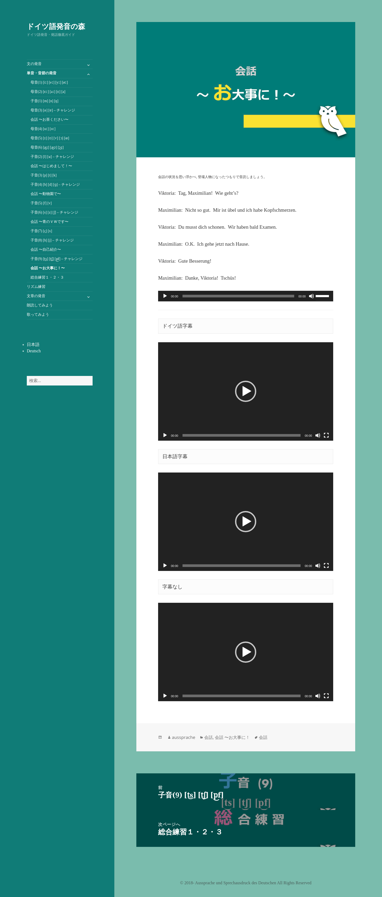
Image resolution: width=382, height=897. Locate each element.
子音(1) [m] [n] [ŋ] (44, 101)
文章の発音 (36, 296)
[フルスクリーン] (326, 435)
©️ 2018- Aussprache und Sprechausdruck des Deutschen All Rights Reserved (245, 883)
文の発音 (34, 64)
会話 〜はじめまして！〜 (51, 166)
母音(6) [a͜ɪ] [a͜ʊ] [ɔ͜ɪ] (47, 147)
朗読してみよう (40, 305)
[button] (245, 391)
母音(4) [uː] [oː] (43, 129)
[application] (245, 296)
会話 (208, 737)
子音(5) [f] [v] (41, 203)
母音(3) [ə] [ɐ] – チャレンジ (53, 110)
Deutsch (34, 351)
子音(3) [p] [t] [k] (44, 175)
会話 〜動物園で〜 (46, 194)
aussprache (183, 737)
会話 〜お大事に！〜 (48, 268)
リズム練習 (36, 287)
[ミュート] (311, 296)
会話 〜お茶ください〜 (49, 120)
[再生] (165, 296)
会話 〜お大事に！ (232, 737)
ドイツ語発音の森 (56, 26)
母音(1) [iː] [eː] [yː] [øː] (49, 82)
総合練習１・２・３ (47, 277)
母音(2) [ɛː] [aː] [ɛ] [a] (48, 92)
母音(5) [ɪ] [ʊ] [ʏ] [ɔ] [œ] (50, 138)
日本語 (33, 344)
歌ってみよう (38, 315)
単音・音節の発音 (42, 73)
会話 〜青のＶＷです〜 (49, 222)
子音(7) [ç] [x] (41, 231)
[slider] (238, 296)
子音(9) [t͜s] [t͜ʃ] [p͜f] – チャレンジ (57, 259)
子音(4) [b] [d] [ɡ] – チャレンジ (55, 185)
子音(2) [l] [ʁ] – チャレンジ (52, 157)
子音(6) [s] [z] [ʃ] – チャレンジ (54, 212)
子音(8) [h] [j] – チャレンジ (52, 240)
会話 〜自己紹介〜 (46, 250)
